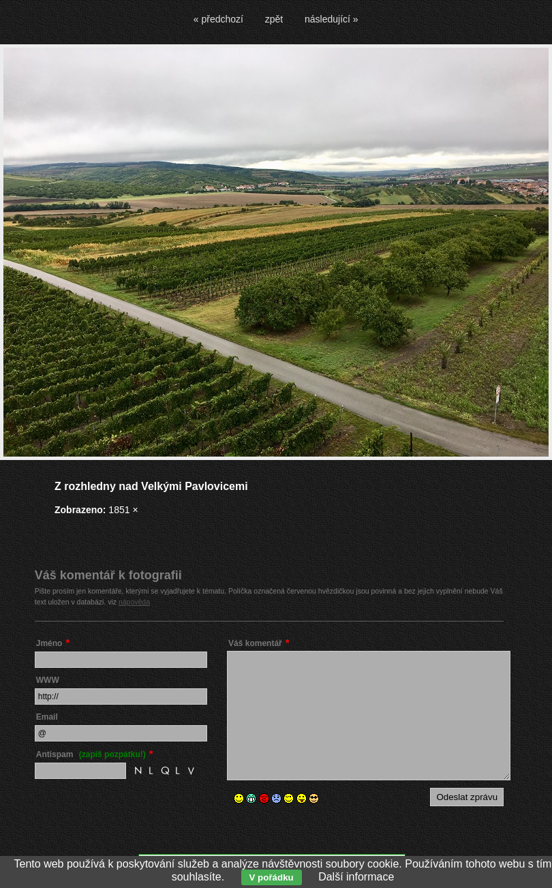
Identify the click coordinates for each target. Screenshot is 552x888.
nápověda (134, 602)
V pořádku (271, 877)
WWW (47, 680)
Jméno (49, 643)
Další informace (356, 877)
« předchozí (218, 19)
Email (47, 717)
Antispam (91, 754)
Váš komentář (255, 643)
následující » (331, 19)
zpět (274, 19)
